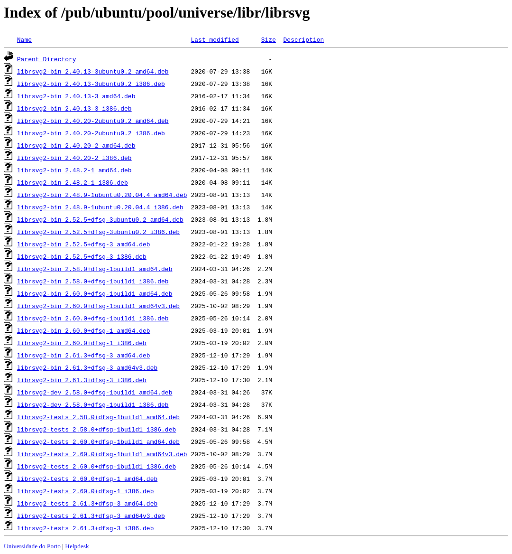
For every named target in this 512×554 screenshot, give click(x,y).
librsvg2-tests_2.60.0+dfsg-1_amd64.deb (87, 478)
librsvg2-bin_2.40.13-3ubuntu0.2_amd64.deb (93, 71)
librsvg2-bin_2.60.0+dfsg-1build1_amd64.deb (95, 293)
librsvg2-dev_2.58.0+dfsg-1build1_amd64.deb (95, 392)
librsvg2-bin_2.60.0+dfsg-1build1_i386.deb (93, 318)
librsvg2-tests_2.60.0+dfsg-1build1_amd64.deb (98, 441)
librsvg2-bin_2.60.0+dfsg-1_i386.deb (81, 342)
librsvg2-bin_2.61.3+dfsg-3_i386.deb (81, 380)
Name (24, 39)
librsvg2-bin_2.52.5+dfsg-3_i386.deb (81, 256)
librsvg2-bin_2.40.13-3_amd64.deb (76, 96)
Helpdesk (77, 546)
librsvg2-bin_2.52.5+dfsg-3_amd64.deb (83, 244)
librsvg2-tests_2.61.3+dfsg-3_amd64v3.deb (91, 515)
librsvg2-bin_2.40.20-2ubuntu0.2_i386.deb (91, 133)
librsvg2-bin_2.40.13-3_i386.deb (74, 108)
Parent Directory (46, 59)
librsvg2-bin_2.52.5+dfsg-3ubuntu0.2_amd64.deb (100, 219)
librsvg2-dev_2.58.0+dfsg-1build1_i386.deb (93, 404)
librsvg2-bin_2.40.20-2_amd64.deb (76, 145)
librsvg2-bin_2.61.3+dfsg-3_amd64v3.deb (87, 367)
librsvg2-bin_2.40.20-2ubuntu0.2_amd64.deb (93, 120)
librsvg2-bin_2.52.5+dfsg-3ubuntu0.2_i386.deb (98, 231)
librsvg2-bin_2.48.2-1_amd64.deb (74, 170)
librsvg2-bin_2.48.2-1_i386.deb (72, 182)
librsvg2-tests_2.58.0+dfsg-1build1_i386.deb (96, 429)
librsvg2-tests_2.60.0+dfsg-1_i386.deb (85, 491)
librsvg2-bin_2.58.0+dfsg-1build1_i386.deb (93, 281)
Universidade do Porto (32, 546)
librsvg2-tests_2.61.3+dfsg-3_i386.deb (85, 528)
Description (303, 39)
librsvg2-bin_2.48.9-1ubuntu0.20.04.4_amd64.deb (102, 194)
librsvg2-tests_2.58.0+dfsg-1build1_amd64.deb (98, 417)
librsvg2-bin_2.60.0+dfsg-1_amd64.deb (83, 330)
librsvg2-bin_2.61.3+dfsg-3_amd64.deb (83, 355)
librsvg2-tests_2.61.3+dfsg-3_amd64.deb (87, 503)
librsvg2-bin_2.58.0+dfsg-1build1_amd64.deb (95, 268)
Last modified (214, 39)
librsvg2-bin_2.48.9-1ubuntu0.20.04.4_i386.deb (100, 207)
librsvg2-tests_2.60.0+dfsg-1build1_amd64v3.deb (102, 454)
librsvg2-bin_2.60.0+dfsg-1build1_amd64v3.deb (98, 305)
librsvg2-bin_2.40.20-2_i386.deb (74, 157)
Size (268, 39)
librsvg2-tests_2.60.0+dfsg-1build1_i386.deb (96, 466)
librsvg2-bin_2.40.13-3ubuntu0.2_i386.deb (91, 83)
